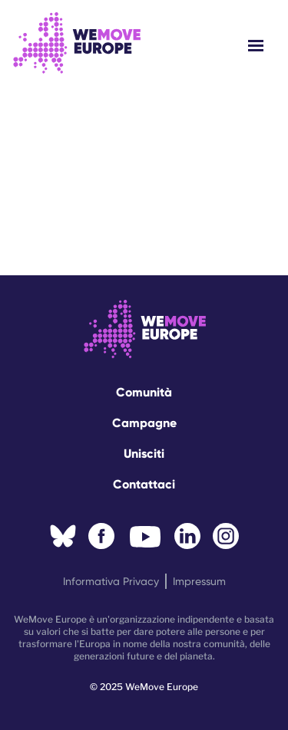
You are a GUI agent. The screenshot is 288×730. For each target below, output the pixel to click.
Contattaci (144, 484)
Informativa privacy (111, 581)
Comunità (144, 392)
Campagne (144, 423)
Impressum (199, 581)
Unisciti (144, 453)
